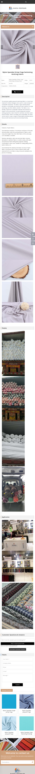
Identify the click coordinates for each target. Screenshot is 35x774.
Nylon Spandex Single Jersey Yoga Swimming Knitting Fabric (9, 711)
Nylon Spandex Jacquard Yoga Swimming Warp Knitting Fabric (26, 711)
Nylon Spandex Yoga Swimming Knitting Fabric (26, 733)
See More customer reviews (17, 649)
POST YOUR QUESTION (17, 643)
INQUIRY (17, 92)
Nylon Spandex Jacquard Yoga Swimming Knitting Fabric (9, 733)
